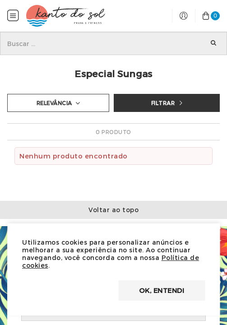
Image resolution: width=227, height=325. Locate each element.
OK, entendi (162, 290)
